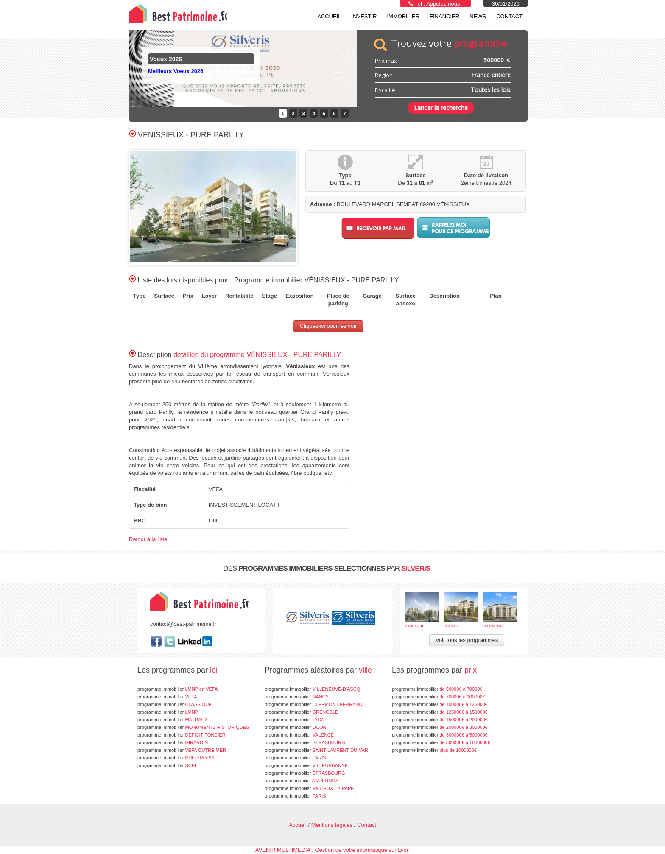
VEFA (167, 696)
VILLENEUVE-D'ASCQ (312, 689)
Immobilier (403, 16)
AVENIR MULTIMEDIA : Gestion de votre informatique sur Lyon (332, 850)
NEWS (477, 16)
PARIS (295, 757)
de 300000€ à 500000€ (440, 734)
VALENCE (299, 734)
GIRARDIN (172, 742)
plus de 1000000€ (434, 750)
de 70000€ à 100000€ (438, 696)
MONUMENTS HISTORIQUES (193, 727)
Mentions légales (332, 825)
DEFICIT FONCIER (181, 734)
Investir (364, 16)
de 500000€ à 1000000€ (441, 742)
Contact (509, 16)
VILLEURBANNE (306, 765)
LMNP (167, 711)
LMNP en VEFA (177, 689)
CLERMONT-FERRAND (313, 704)
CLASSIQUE (174, 704)
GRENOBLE (301, 711)
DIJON (295, 727)
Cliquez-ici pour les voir (328, 326)
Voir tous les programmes (467, 640)
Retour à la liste (148, 539)
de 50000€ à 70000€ (437, 689)
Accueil (329, 16)
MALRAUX (172, 719)
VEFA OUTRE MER (181, 750)
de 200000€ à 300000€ (440, 727)
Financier (444, 16)
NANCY (297, 696)
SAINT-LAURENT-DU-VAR (316, 750)
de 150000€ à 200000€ (440, 719)
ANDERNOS (301, 780)
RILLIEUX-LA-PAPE (309, 788)
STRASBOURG (305, 742)
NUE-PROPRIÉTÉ (180, 757)
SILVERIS (415, 568)
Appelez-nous (443, 3)
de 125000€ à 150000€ (440, 711)
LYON (295, 719)
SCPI (166, 765)
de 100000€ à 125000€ (440, 704)
